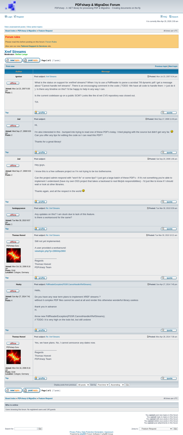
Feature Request (46, 31)
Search (173, 17)
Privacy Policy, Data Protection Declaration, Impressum (91, 432)
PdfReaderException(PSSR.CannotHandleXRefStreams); (69, 284)
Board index (10, 31)
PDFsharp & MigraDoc (27, 31)
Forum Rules (51, 42)
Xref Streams (15, 52)
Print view (10, 66)
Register (19, 17)
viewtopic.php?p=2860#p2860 (50, 251)
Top (7, 113)
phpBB (82, 434)
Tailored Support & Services (34, 46)
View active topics (34, 27)
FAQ (163, 17)
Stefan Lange (21, 54)
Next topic (173, 66)
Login (8, 17)
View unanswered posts (14, 27)
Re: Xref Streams (53, 208)
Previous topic (161, 66)
